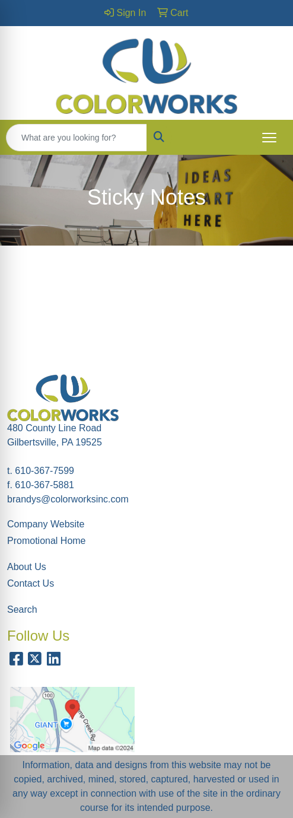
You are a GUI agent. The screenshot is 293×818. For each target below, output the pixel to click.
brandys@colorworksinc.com (68, 499)
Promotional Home (46, 541)
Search (22, 609)
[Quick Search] (76, 137)
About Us (26, 567)
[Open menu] (269, 137)
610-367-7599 (44, 471)
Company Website (45, 524)
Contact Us (30, 583)
